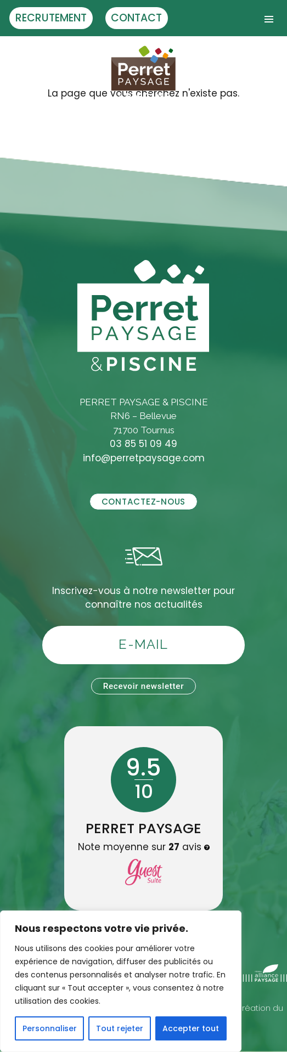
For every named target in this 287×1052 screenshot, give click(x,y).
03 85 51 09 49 (143, 443)
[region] (120, 981)
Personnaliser (49, 1028)
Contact (136, 17)
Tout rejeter (119, 1028)
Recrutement (51, 17)
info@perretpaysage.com (144, 458)
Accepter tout (190, 1028)
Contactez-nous (143, 501)
